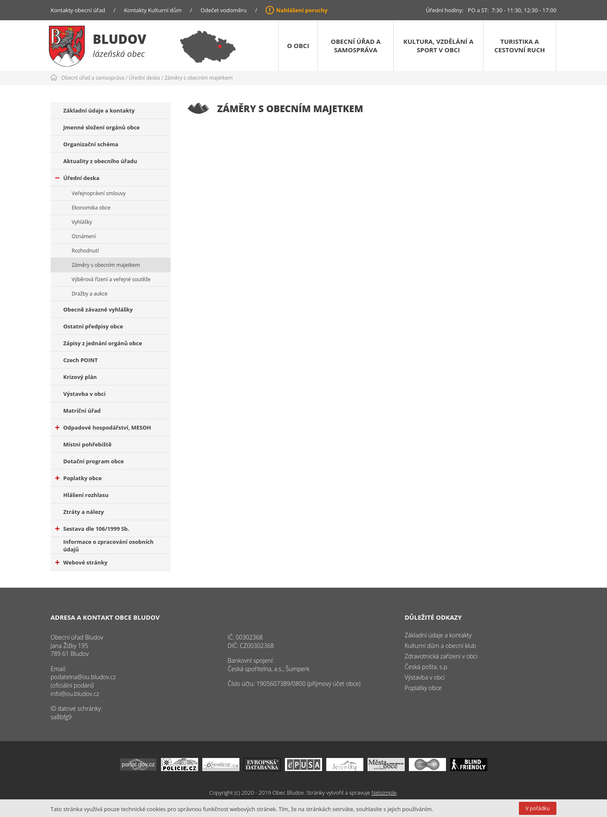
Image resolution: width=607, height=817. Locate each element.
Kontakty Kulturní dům (153, 10)
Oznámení (84, 236)
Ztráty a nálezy (83, 512)
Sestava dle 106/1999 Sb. (92, 528)
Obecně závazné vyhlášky (98, 309)
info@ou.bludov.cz (75, 694)
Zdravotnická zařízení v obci (441, 656)
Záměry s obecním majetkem (198, 77)
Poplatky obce (78, 478)
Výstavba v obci (84, 394)
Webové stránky (81, 562)
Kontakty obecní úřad (78, 10)
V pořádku (538, 808)
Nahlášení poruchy (302, 10)
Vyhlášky (82, 222)
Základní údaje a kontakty (99, 110)
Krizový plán (80, 377)
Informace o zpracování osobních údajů (108, 545)
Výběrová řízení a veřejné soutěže (111, 279)
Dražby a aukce (89, 293)
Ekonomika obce (91, 207)
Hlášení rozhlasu (85, 495)
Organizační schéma (90, 144)
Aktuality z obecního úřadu (100, 161)
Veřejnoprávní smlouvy (99, 193)
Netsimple (383, 792)
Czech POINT (80, 360)
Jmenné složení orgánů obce (101, 127)
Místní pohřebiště (87, 444)
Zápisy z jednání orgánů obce (102, 343)
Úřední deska (144, 77)
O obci (298, 45)
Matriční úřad (82, 410)
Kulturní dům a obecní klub (440, 646)
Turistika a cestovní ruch (519, 45)
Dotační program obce (93, 461)
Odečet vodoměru (224, 10)
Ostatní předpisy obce (93, 326)
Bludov (119, 39)
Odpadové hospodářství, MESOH (103, 427)
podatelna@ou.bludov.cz (83, 677)
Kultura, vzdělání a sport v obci (438, 45)
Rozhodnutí (85, 250)
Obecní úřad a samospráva (356, 45)
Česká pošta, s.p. (427, 667)
